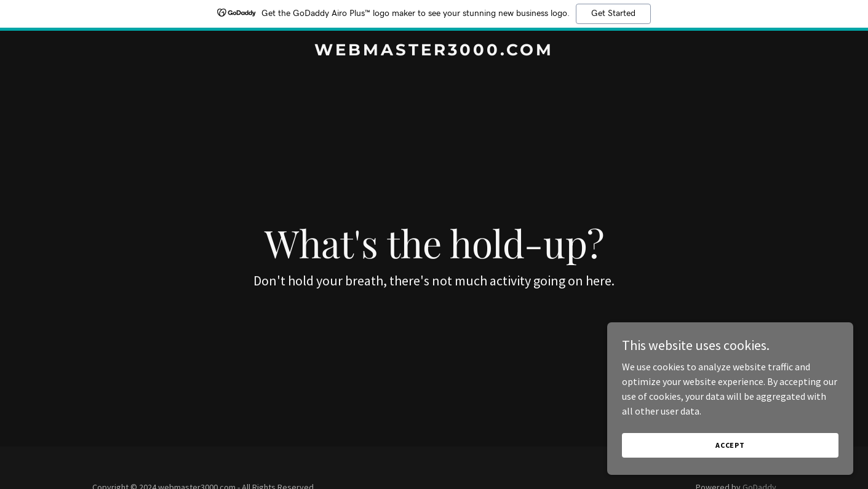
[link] (433, 52)
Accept (730, 470)
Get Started (613, 13)
